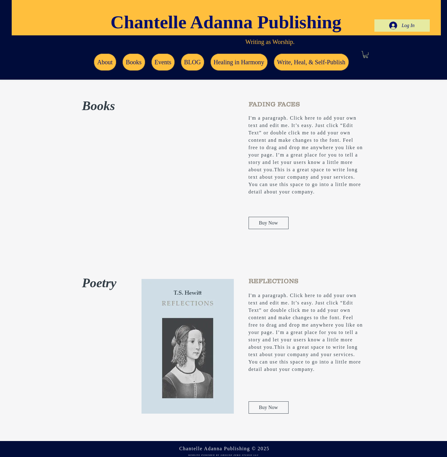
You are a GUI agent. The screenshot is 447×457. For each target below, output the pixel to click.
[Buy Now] (269, 223)
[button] (365, 54)
